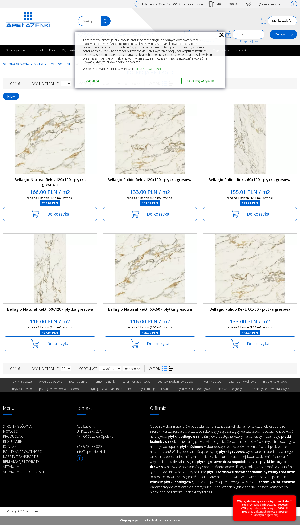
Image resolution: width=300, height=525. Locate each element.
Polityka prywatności (23, 451)
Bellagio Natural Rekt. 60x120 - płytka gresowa (50, 309)
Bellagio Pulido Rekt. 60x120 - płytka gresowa (250, 179)
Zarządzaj (93, 81)
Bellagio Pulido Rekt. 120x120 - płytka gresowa (150, 179)
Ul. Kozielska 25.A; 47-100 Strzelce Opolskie (171, 4)
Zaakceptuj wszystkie (199, 81)
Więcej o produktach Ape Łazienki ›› (150, 520)
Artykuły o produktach (24, 471)
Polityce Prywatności (147, 69)
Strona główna (15, 50)
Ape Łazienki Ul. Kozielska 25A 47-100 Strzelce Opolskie (95, 431)
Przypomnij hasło (249, 41)
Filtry (11, 96)
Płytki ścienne (59, 64)
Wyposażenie (71, 50)
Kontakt (241, 50)
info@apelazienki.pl (266, 4)
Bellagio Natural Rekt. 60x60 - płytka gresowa (150, 309)
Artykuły (11, 466)
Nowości (37, 50)
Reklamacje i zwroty (21, 461)
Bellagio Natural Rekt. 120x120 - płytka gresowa (50, 182)
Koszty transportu (20, 456)
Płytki (52, 50)
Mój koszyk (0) (282, 20)
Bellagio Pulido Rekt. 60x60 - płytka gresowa (250, 309)
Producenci (13, 436)
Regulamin (13, 441)
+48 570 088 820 (228, 4)
